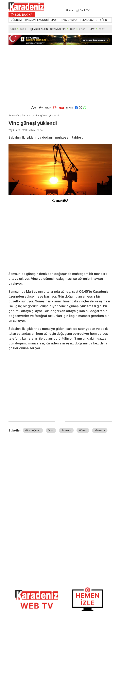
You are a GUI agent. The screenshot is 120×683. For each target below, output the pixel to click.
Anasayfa (13, 115)
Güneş (83, 430)
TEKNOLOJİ (87, 19)
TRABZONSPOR (68, 19)
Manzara (100, 430)
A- (41, 107)
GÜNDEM (16, 19)
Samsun (26, 115)
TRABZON (29, 19)
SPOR (54, 19)
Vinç (50, 430)
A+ (34, 107)
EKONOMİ (43, 19)
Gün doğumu (32, 430)
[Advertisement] (58, 73)
